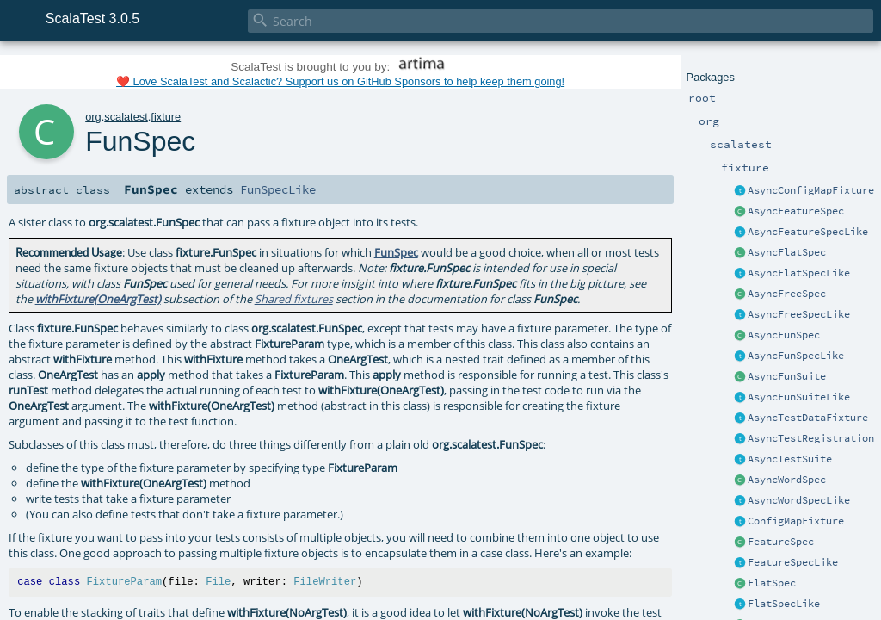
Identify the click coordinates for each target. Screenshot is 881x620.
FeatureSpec (781, 542)
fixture (166, 116)
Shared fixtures (294, 299)
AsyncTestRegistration (811, 438)
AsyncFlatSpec (787, 252)
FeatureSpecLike (793, 562)
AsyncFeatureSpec (796, 211)
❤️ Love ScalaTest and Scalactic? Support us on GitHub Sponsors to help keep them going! (340, 81)
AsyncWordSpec (787, 480)
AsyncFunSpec (784, 335)
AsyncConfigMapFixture (811, 190)
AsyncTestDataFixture (808, 418)
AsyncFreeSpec (787, 294)
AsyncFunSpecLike (796, 356)
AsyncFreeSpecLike (799, 314)
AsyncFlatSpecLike (799, 273)
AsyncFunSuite (787, 376)
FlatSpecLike (784, 604)
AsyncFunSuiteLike (799, 397)
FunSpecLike (278, 189)
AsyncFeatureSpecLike (808, 232)
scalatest (126, 116)
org (93, 116)
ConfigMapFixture (796, 521)
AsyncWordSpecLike (799, 500)
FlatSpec (772, 583)
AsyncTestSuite (790, 459)
